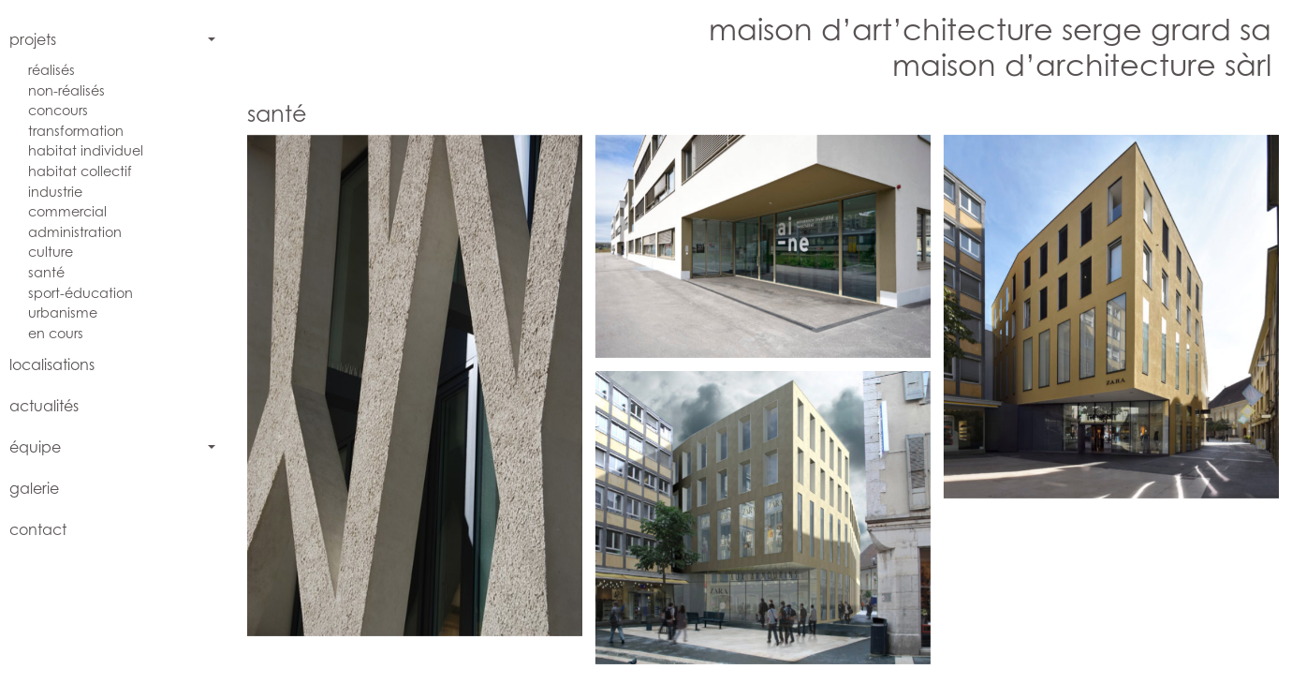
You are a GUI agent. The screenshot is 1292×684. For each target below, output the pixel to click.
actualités (44, 405)
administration (75, 232)
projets (32, 39)
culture (50, 252)
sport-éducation (80, 293)
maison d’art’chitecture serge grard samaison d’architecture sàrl (990, 46)
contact (37, 529)
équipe (35, 447)
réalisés (51, 70)
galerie (34, 488)
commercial (67, 211)
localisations (52, 364)
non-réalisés (66, 90)
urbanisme (62, 312)
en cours (55, 333)
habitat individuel (85, 150)
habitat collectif (80, 171)
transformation (76, 131)
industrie (55, 192)
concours (58, 110)
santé (46, 272)
